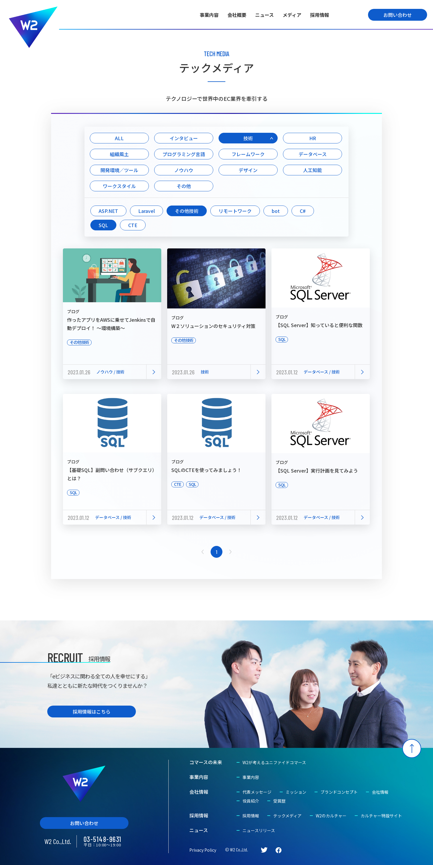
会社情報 (198, 791)
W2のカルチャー (331, 816)
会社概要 (236, 14)
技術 (248, 138)
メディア (292, 14)
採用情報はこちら (91, 711)
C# (303, 210)
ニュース (264, 14)
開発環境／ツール (119, 170)
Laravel (146, 210)
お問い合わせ (397, 14)
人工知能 (312, 170)
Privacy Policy (202, 850)
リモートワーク (235, 210)
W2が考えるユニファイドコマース (274, 762)
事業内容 (209, 14)
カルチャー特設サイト (381, 816)
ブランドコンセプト (339, 792)
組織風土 (119, 154)
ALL (119, 138)
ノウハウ (183, 170)
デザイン (248, 170)
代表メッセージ (256, 792)
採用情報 (319, 14)
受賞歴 (279, 801)
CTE (132, 225)
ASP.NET (108, 210)
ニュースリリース (258, 830)
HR (312, 138)
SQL (103, 225)
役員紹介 (250, 801)
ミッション (296, 792)
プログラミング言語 (183, 154)
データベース (313, 154)
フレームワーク (248, 154)
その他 (184, 186)
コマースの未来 (205, 762)
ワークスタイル (119, 186)
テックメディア (287, 816)
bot (276, 210)
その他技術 (186, 210)
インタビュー (184, 138)
